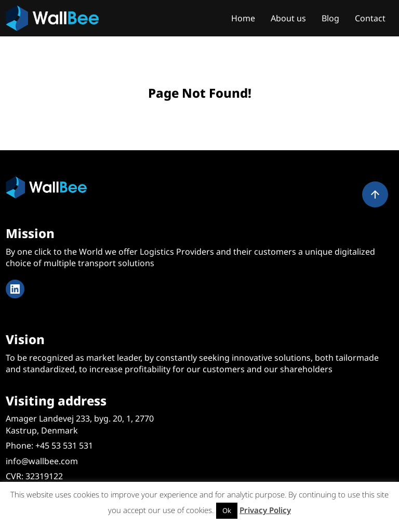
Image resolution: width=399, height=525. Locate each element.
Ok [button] (226, 510)
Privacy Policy (265, 510)
